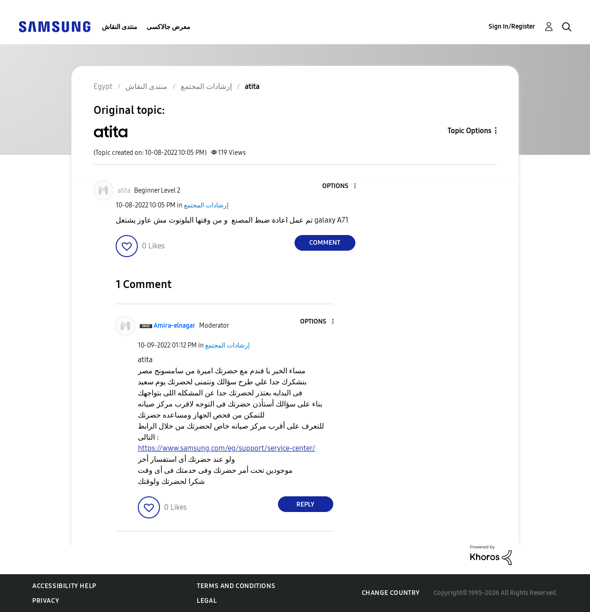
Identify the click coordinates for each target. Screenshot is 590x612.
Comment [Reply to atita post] (324, 243)
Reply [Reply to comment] (305, 504)
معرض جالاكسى (168, 27)
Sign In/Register (512, 26)
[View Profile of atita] (124, 190)
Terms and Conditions (236, 586)
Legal (207, 601)
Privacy (45, 601)
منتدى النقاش (119, 27)
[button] (339, 186)
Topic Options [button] (469, 130)
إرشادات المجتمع (206, 205)
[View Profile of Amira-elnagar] (174, 326)
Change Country (391, 593)
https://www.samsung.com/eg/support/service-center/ (226, 448)
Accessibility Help (64, 586)
